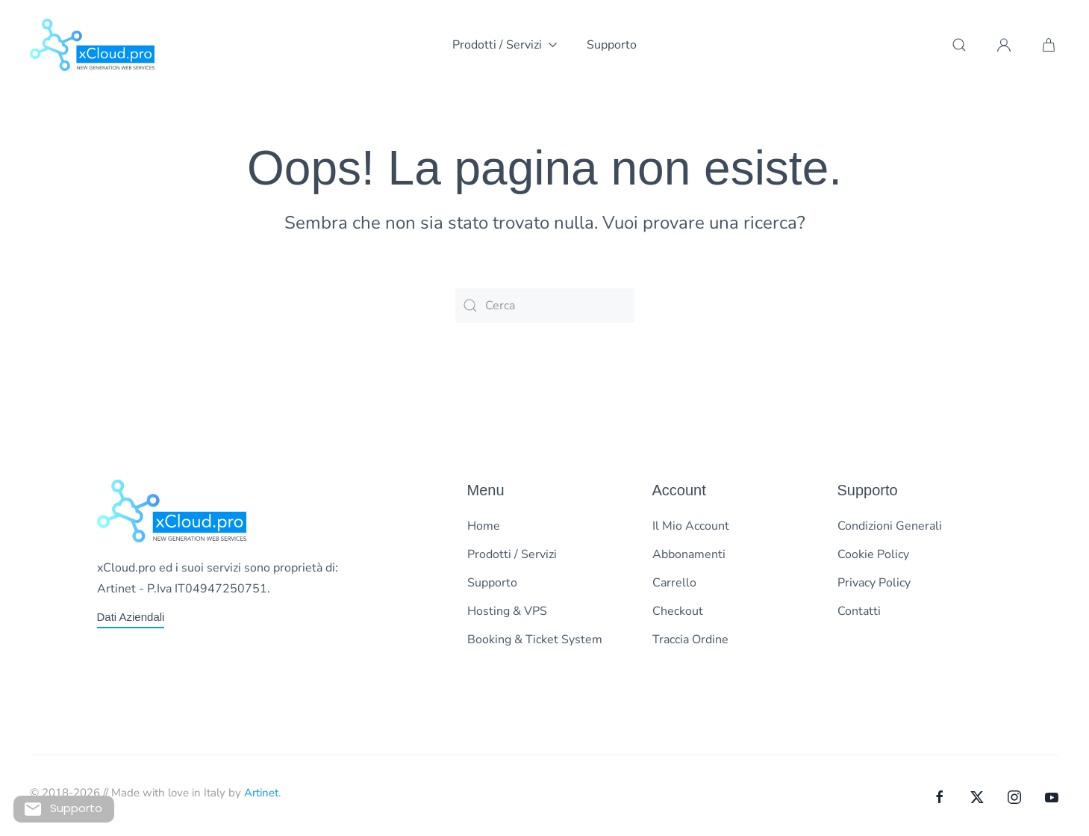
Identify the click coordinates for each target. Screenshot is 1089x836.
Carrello (674, 583)
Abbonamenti (689, 554)
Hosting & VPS (507, 611)
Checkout (677, 611)
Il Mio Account (690, 526)
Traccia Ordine (690, 639)
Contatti (859, 611)
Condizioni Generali (889, 526)
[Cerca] (544, 305)
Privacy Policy (874, 583)
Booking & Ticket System (534, 639)
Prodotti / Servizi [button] (504, 45)
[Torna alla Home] (92, 45)
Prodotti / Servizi (512, 554)
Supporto (612, 45)
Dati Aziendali (131, 616)
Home (483, 526)
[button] (959, 45)
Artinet (261, 792)
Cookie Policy (873, 554)
